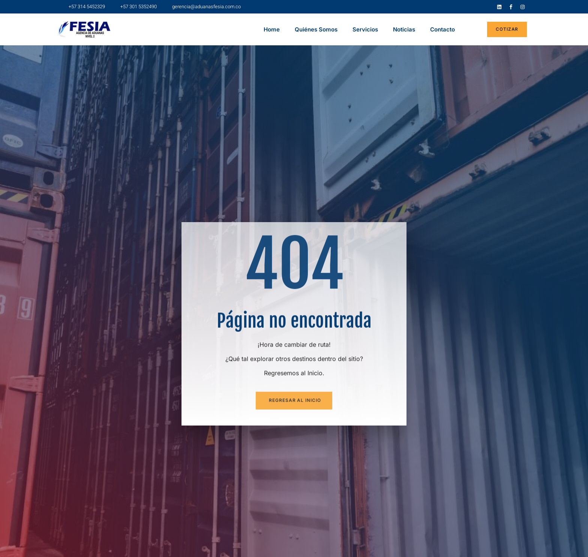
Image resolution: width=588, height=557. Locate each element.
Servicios (365, 29)
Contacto (442, 29)
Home (272, 29)
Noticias (404, 29)
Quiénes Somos (316, 29)
